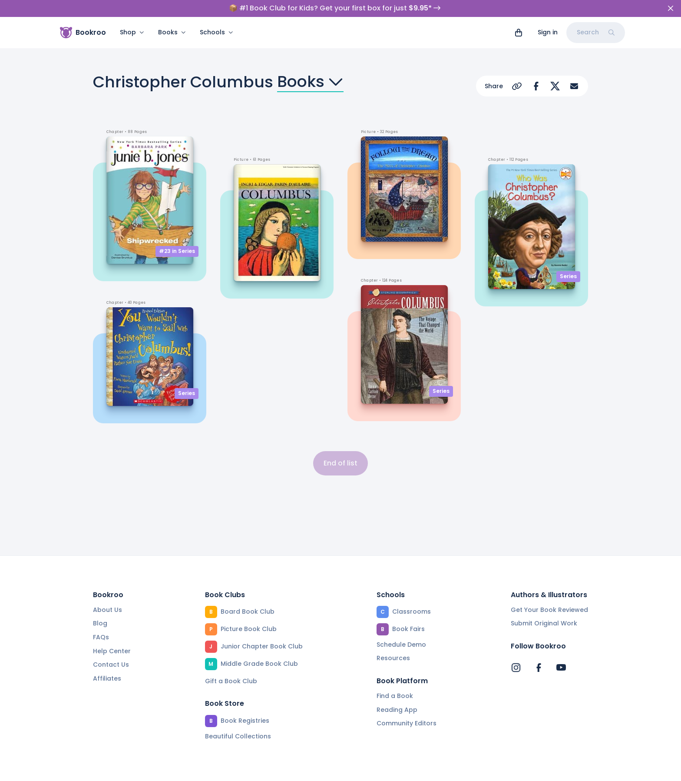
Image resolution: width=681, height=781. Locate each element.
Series (186, 393)
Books (172, 32)
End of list (340, 463)
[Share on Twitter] (555, 86)
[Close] (671, 8)
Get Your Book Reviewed (549, 609)
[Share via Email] (574, 86)
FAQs (101, 637)
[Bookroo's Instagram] (516, 667)
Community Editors (406, 723)
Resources (393, 658)
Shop (132, 32)
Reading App (397, 709)
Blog (100, 623)
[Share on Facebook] (536, 86)
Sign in (548, 32)
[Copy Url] (516, 86)
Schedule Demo (401, 644)
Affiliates (107, 678)
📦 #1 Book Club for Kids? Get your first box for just (334, 8)
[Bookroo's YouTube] (561, 667)
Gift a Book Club (231, 681)
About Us (107, 609)
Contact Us (111, 664)
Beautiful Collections (238, 736)
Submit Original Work (544, 623)
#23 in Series (177, 251)
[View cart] (518, 32)
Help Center (112, 651)
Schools (216, 32)
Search (596, 32)
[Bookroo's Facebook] (538, 667)
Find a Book (395, 695)
